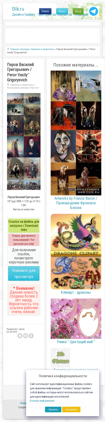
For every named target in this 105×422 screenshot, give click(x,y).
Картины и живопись (21, 84)
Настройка (71, 409)
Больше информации (42, 400)
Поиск (45, 11)
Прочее (34, 87)
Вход (78, 11)
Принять (53, 409)
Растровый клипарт (17, 87)
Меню (62, 11)
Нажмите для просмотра (23, 273)
